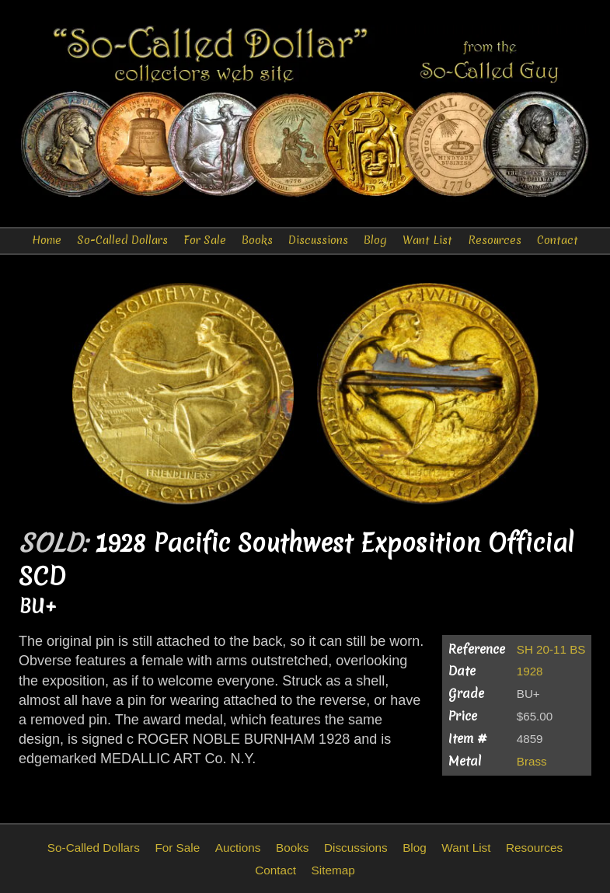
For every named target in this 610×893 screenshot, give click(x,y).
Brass (532, 761)
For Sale (204, 240)
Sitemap (333, 870)
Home (46, 240)
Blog (375, 240)
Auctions (238, 847)
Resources (494, 240)
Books (257, 240)
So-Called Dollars (122, 240)
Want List (427, 240)
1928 (530, 671)
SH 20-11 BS (551, 649)
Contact (557, 240)
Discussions (318, 240)
